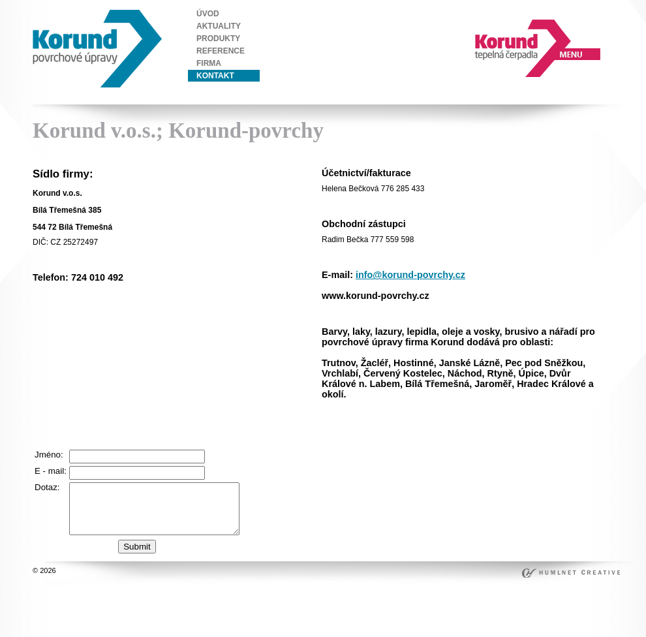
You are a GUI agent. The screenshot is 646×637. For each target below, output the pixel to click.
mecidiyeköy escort (507, 434)
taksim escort (557, 424)
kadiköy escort (456, 443)
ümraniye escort (441, 424)
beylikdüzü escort (501, 424)
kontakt (215, 75)
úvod (207, 13)
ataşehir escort (403, 443)
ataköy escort (567, 434)
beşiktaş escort (399, 434)
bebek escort (449, 434)
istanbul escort (347, 424)
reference (220, 50)
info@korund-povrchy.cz (410, 275)
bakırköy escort (348, 443)
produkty (218, 38)
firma (208, 63)
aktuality (218, 26)
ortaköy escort (346, 434)
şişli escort (393, 424)
